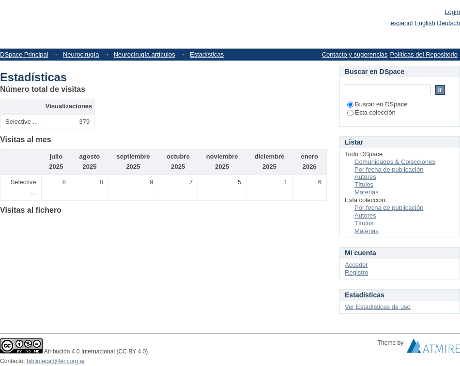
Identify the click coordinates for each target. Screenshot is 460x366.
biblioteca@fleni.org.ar (56, 361)
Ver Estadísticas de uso (378, 306)
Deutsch (448, 23)
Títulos (363, 184)
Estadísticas (207, 54)
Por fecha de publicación (388, 169)
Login (452, 11)
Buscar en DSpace (377, 104)
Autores (365, 176)
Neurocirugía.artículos (144, 54)
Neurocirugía (81, 54)
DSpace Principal (24, 54)
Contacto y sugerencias (355, 54)
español (402, 23)
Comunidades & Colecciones (394, 161)
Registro (356, 272)
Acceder (356, 264)
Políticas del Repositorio (424, 54)
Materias (366, 192)
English (424, 23)
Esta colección (371, 112)
